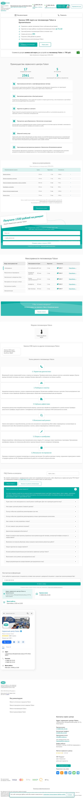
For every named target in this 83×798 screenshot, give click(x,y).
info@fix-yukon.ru (61, 737)
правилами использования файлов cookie (54, 794)
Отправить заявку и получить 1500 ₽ (41, 243)
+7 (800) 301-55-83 (38, 5)
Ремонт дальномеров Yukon (18, 712)
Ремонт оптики (6, 195)
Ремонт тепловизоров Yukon (18, 708)
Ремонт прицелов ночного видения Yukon (22, 705)
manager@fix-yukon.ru (62, 741)
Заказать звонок (41, 311)
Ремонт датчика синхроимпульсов (10, 191)
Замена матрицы (6, 174)
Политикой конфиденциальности (55, 587)
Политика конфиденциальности (41, 788)
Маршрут (7, 642)
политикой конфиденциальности (48, 246)
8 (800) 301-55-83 (61, 733)
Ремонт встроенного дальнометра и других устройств (14, 182)
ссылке (7, 694)
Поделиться (57, 772)
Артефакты (31, 284)
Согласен (69, 794)
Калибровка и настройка (8, 187)
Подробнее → (72, 268)
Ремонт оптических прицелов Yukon (20, 702)
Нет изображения (32, 268)
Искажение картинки (31, 273)
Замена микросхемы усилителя (10, 178)
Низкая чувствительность (32, 279)
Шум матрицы (32, 288)
